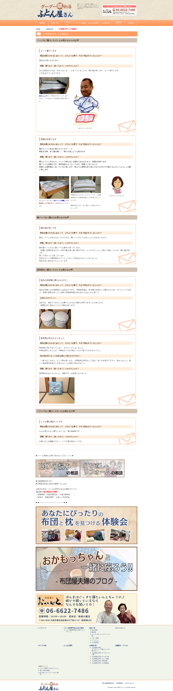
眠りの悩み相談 (45, 670)
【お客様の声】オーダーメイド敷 (101, 653)
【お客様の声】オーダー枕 (100, 656)
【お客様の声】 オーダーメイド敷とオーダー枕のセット (101, 649)
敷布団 (94, 632)
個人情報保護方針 (108, 683)
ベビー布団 (95, 638)
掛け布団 (94, 630)
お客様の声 (49, 29)
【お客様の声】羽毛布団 (99, 661)
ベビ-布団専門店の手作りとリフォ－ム (75, 630)
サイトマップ (129, 683)
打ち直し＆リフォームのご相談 (49, 673)
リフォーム (95, 640)
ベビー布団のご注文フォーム (49, 668)
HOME (38, 29)
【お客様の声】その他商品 (100, 663)
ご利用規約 (119, 683)
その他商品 (95, 642)
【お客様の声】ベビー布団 (100, 659)
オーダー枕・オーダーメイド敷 (101, 635)
